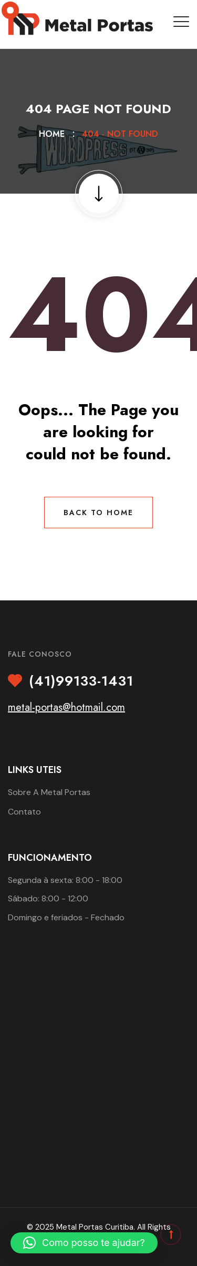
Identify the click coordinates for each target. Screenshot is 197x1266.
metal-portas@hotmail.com (66, 707)
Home (54, 134)
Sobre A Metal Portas (49, 792)
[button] (84, 1242)
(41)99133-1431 (81, 681)
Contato (24, 811)
